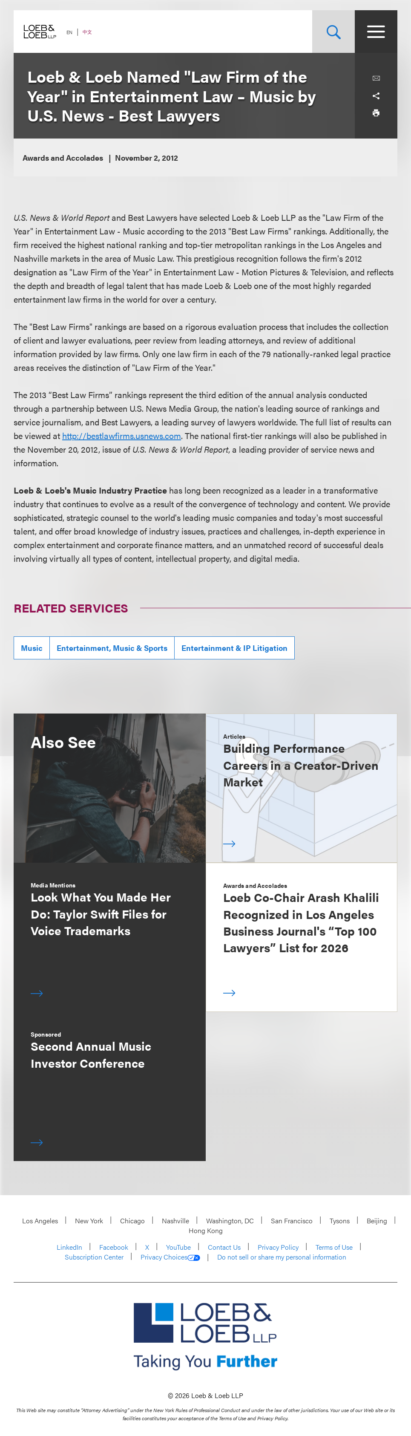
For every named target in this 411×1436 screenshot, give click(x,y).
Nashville (175, 1220)
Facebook (113, 1247)
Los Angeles (40, 1220)
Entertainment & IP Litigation (234, 647)
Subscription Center (94, 1257)
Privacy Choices (170, 1257)
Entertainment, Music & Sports (112, 647)
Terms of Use (334, 1247)
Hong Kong (206, 1230)
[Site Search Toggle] (333, 31)
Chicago (132, 1220)
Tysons (340, 1220)
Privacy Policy (278, 1247)
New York (89, 1220)
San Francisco (292, 1220)
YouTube (178, 1247)
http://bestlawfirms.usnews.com (121, 435)
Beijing (377, 1220)
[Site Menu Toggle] (376, 31)
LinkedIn (69, 1247)
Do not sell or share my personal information (281, 1257)
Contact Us (224, 1247)
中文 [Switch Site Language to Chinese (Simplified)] (87, 32)
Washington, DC (230, 1220)
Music (32, 647)
